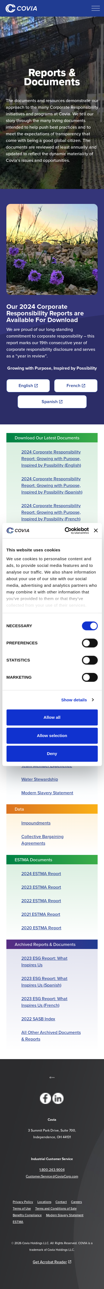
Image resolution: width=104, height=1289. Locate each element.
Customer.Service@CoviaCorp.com (52, 1176)
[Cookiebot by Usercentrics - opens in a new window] (66, 530)
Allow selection (52, 735)
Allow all (52, 717)
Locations (44, 1202)
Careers (76, 1202)
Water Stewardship (39, 779)
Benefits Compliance (27, 1215)
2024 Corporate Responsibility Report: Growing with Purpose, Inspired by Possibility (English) (51, 458)
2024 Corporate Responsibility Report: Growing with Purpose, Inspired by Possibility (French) (51, 512)
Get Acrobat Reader (52, 1262)
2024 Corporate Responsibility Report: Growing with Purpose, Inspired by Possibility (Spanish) (51, 485)
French (75, 385)
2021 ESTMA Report (40, 914)
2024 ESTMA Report (41, 873)
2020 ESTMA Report (41, 928)
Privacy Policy (23, 1202)
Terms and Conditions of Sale (56, 1208)
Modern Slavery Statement (47, 793)
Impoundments (35, 823)
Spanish (52, 401)
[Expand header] (95, 8)
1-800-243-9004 (51, 1169)
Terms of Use (22, 1208)
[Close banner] (96, 531)
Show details (74, 699)
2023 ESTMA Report (41, 887)
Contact (61, 1202)
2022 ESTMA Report (41, 901)
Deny (52, 753)
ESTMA (18, 1222)
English (28, 385)
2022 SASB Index (38, 1019)
